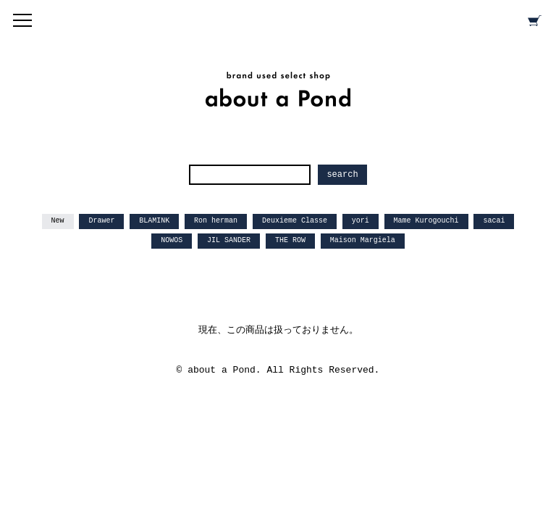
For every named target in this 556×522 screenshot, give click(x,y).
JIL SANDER (228, 240)
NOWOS (171, 240)
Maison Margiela (362, 240)
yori (360, 221)
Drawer (101, 221)
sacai (494, 221)
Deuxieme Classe (294, 221)
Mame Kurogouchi (426, 221)
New (57, 221)
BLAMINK (154, 221)
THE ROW (290, 240)
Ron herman (215, 221)
